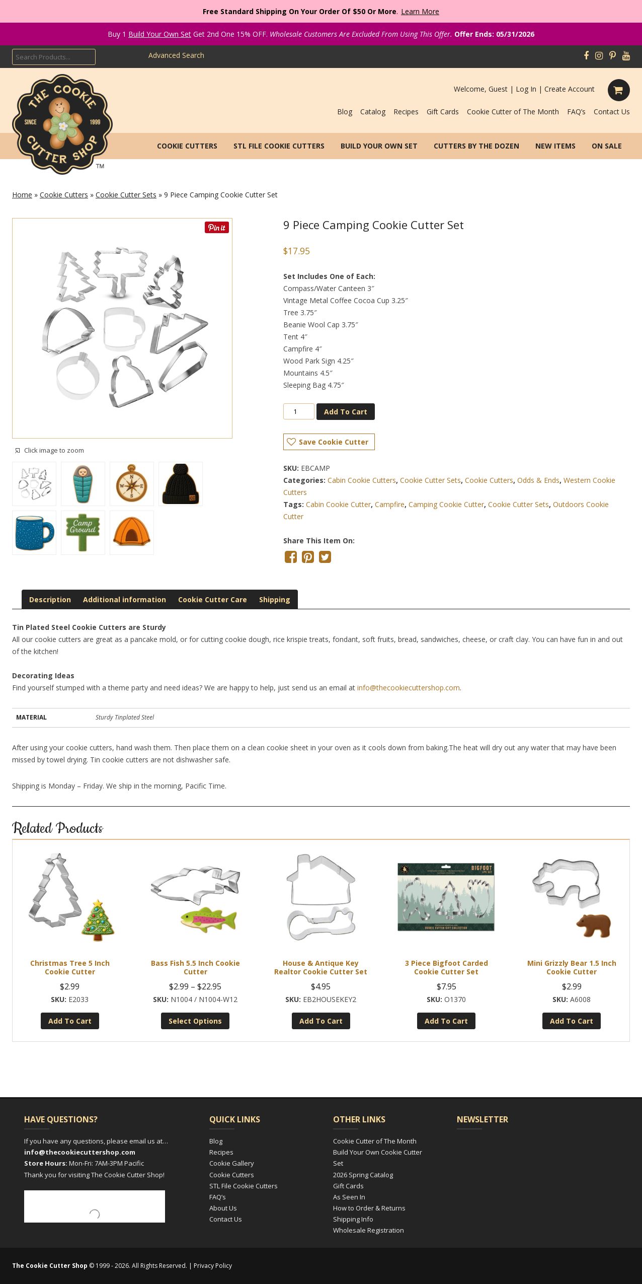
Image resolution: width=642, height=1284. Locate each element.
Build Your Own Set (159, 34)
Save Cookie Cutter (333, 442)
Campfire (390, 504)
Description (50, 599)
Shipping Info (353, 1219)
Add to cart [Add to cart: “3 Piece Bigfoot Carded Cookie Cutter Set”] (446, 1021)
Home (22, 194)
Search (118, 56)
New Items (555, 146)
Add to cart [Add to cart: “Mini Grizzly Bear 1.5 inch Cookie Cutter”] (571, 1021)
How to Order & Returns (369, 1207)
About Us (223, 1207)
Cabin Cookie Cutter (338, 504)
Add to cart (345, 411)
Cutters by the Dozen (476, 146)
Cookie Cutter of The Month (513, 111)
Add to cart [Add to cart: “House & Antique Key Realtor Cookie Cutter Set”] (321, 1021)
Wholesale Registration (368, 1230)
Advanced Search (176, 55)
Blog (344, 111)
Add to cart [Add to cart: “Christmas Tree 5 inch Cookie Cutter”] (70, 1021)
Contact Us (612, 111)
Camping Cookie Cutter (446, 504)
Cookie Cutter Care (212, 599)
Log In (526, 89)
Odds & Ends (538, 480)
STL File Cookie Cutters (279, 146)
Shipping (274, 599)
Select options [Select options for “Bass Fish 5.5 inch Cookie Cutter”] (195, 1021)
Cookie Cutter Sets (126, 194)
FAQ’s (576, 111)
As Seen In (349, 1196)
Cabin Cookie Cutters (362, 480)
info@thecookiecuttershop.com (408, 687)
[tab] (50, 599)
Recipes (406, 111)
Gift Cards (443, 111)
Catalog (372, 111)
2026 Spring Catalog (363, 1174)
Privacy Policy (213, 1265)
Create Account (569, 89)
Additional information (124, 599)
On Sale (607, 146)
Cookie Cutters (187, 146)
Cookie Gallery (231, 1163)
